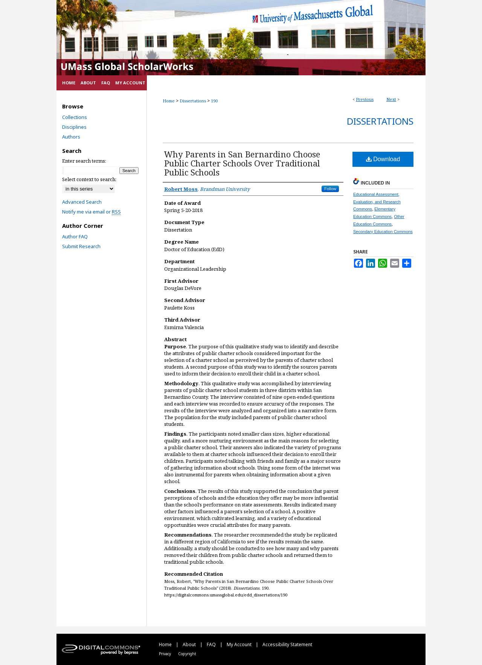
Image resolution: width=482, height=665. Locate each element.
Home (169, 101)
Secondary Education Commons (383, 231)
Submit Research (81, 246)
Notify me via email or (91, 211)
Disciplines (74, 127)
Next (391, 99)
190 (214, 101)
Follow (330, 188)
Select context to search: (89, 179)
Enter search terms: (84, 160)
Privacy (165, 653)
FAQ (212, 644)
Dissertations (193, 101)
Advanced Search (82, 201)
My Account (240, 644)
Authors (71, 136)
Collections (74, 117)
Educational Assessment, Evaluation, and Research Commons (377, 202)
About (190, 644)
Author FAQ (75, 236)
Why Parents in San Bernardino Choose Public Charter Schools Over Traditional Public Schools (242, 163)
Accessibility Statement (287, 644)
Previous (365, 99)
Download (383, 159)
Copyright (187, 653)
